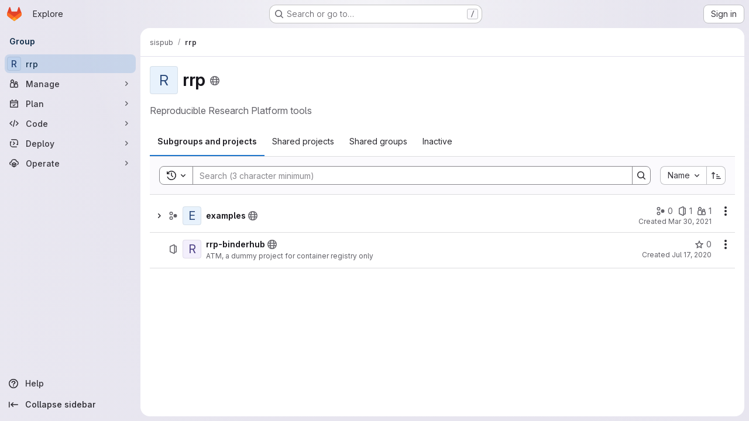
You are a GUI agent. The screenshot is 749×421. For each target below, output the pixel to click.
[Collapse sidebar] (70, 404)
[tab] (207, 141)
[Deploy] (70, 143)
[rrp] (70, 63)
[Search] (407, 175)
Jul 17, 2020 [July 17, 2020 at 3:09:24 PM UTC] (692, 254)
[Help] (70, 383)
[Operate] (70, 163)
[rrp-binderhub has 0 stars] (703, 244)
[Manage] (70, 83)
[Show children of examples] (159, 215)
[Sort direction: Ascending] (716, 175)
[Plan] (70, 103)
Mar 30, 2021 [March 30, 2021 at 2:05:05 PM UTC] (690, 221)
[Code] (70, 123)
